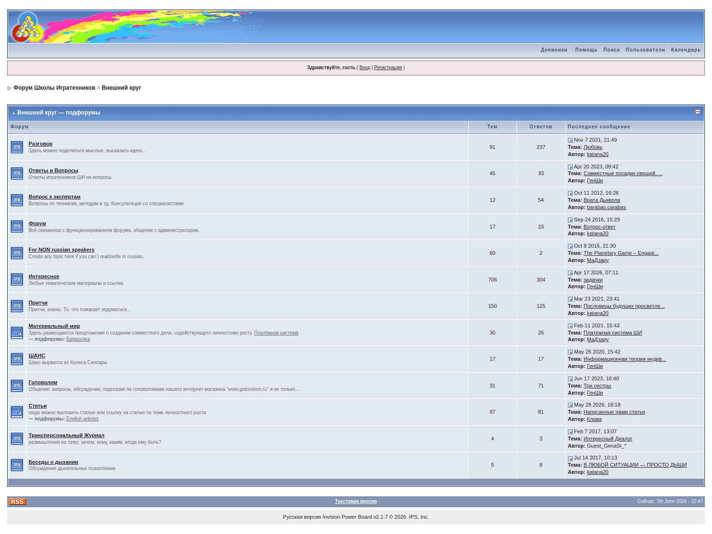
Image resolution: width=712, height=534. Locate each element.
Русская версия (302, 517)
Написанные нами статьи (614, 412)
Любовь (593, 147)
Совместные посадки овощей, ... (623, 173)
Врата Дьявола (602, 200)
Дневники (554, 49)
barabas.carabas (606, 207)
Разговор (40, 144)
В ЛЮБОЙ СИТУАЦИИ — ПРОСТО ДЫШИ (635, 465)
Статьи (38, 405)
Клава (594, 419)
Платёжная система (276, 332)
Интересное (44, 276)
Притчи (38, 302)
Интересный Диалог (608, 438)
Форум (37, 223)
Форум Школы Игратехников (54, 87)
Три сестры (597, 385)
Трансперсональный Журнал (66, 435)
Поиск (611, 49)
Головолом (43, 382)
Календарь (686, 49)
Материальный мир (54, 326)
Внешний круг (121, 87)
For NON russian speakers (61, 249)
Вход (365, 67)
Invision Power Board (347, 517)
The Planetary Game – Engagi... (621, 253)
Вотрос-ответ (600, 227)
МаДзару (598, 260)
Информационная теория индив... (625, 359)
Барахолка (78, 339)
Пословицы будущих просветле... (624, 306)
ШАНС (37, 355)
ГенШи (595, 180)
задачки (593, 280)
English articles (82, 418)
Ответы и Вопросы (53, 170)
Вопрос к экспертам (55, 196)
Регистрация (388, 67)
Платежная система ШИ (613, 332)
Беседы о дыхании (53, 462)
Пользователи (645, 49)
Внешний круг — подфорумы (58, 112)
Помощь (586, 49)
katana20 (598, 154)
